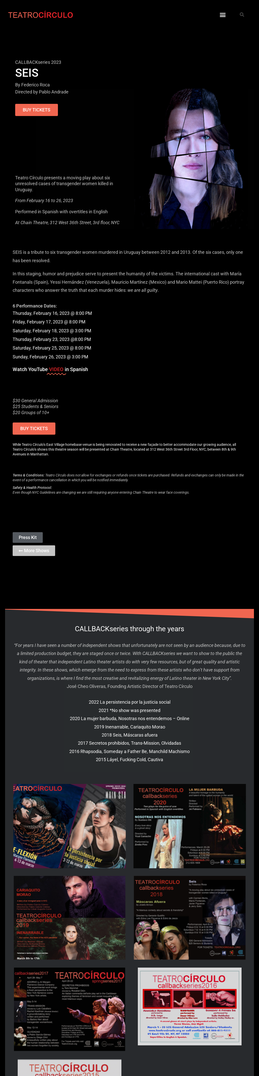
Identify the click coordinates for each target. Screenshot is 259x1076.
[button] (223, 15)
